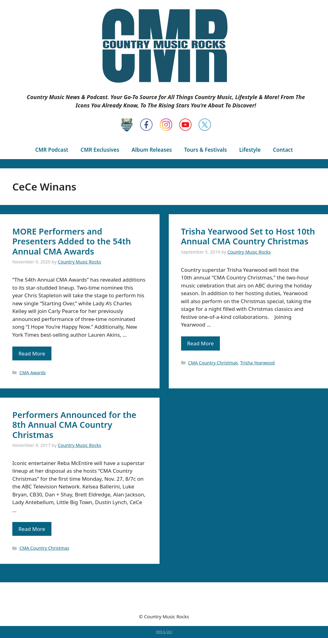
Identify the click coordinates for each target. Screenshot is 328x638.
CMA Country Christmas (213, 363)
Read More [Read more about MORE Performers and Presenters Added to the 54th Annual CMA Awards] (31, 353)
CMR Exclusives (100, 149)
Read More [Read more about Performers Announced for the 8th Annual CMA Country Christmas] (31, 528)
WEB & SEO (164, 632)
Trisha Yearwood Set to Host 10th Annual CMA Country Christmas (248, 236)
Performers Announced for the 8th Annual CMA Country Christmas (74, 424)
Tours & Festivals (205, 149)
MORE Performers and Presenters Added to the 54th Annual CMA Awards (71, 241)
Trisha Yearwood (257, 363)
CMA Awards (32, 372)
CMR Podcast (51, 149)
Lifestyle (250, 149)
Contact (283, 149)
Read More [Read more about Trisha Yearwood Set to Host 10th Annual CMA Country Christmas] (200, 343)
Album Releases (152, 149)
